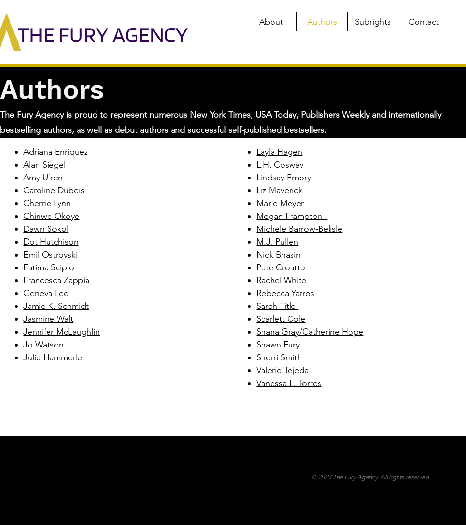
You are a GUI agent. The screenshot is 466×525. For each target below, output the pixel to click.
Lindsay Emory (283, 177)
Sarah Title (277, 306)
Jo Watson (43, 344)
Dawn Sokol (45, 229)
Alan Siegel (44, 164)
